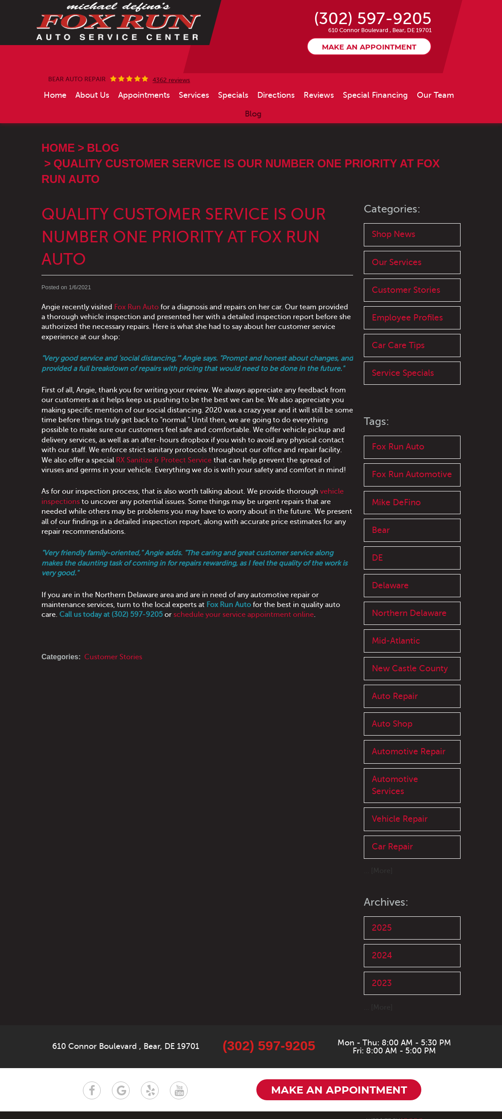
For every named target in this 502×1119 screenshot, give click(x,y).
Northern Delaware (409, 613)
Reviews (319, 95)
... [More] (378, 871)
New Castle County (410, 668)
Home (55, 95)
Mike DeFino (396, 502)
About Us (92, 95)
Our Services (397, 262)
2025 (382, 927)
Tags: (376, 422)
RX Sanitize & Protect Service (164, 460)
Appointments (144, 95)
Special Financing (375, 95)
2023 (382, 983)
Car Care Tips (398, 345)
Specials (233, 95)
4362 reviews (171, 80)
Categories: (392, 209)
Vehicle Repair (400, 819)
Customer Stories (113, 657)
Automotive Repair (408, 751)
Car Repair (392, 846)
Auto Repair (395, 696)
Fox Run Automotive (412, 474)
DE (377, 557)
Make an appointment (369, 47)
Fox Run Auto (136, 307)
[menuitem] (55, 95)
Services (194, 95)
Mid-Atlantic (396, 640)
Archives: (386, 902)
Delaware (390, 585)
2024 (382, 955)
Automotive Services (395, 785)
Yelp (150, 1090)
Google (121, 1090)
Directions (276, 95)
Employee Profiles (407, 317)
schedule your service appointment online (243, 615)
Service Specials (403, 373)
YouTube (179, 1090)
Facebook (92, 1090)
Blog (253, 114)
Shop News (394, 234)
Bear (381, 530)
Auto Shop (392, 723)
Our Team (435, 95)
